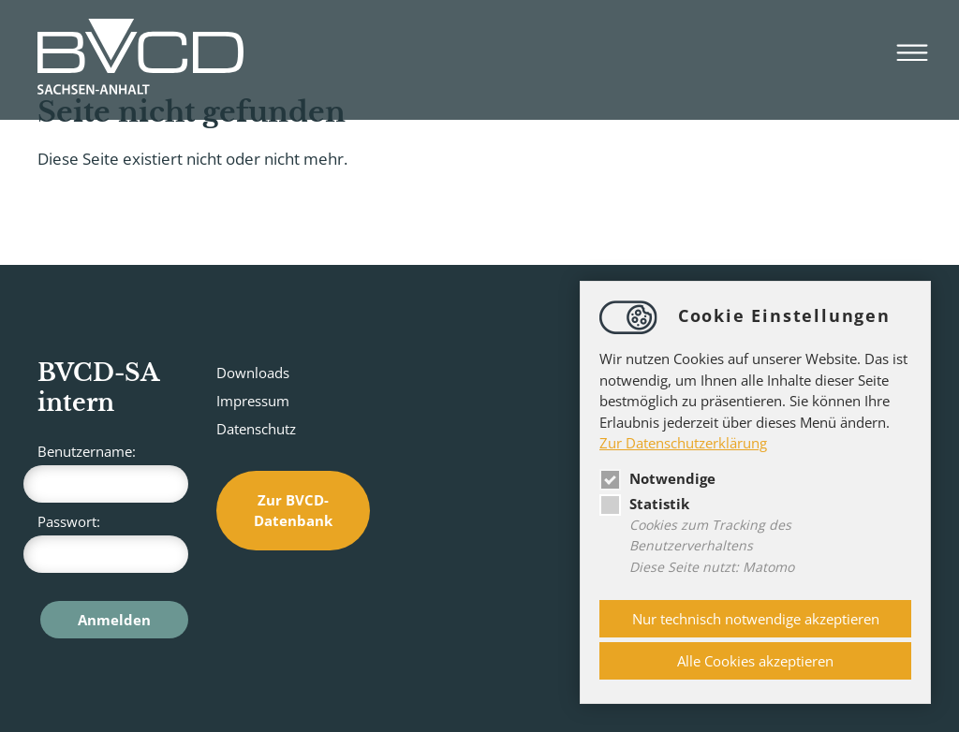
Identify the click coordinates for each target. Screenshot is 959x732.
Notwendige (657, 478)
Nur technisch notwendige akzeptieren (755, 618)
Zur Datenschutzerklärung (683, 442)
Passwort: (112, 542)
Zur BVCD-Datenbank (293, 510)
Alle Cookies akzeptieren (755, 660)
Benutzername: (112, 472)
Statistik (644, 503)
